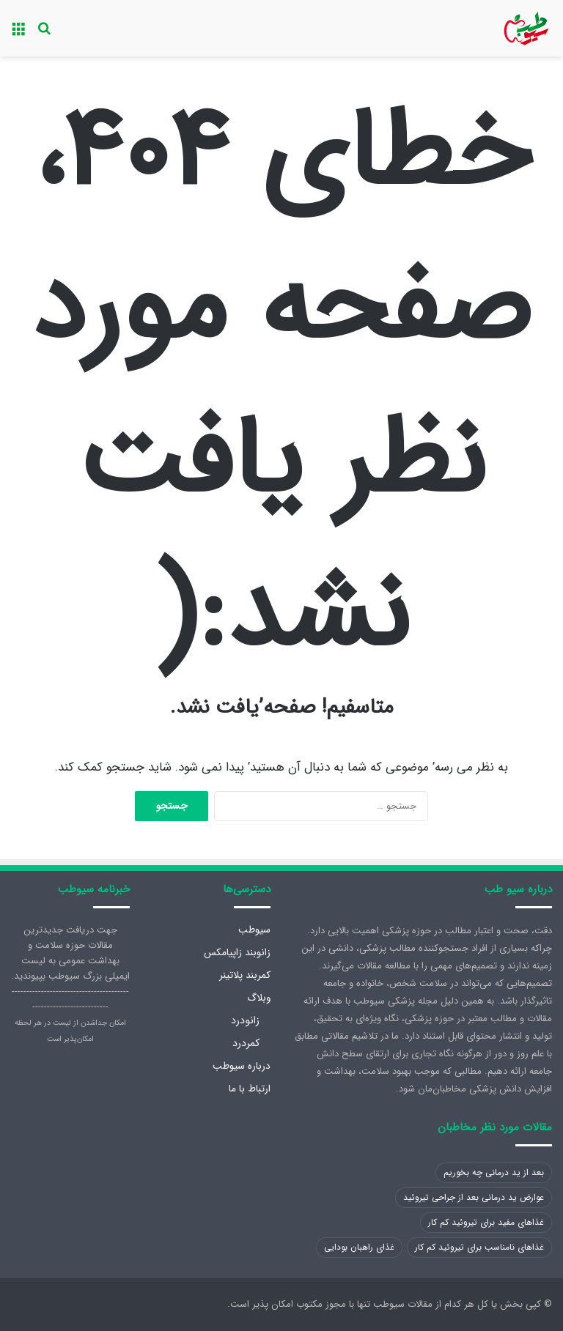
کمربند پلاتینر (245, 975)
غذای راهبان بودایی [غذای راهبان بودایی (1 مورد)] (359, 1247)
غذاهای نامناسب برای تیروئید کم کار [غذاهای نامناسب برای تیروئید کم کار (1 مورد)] (479, 1247)
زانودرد (245, 1020)
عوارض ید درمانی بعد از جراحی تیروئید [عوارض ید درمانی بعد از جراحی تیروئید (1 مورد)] (473, 1197)
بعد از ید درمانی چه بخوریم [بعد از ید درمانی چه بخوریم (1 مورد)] (494, 1172)
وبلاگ (259, 998)
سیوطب (254, 930)
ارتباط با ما (250, 1089)
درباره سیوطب (242, 1066)
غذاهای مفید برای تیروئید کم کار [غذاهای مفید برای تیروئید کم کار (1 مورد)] (486, 1222)
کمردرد (246, 1043)
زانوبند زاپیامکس (237, 952)
